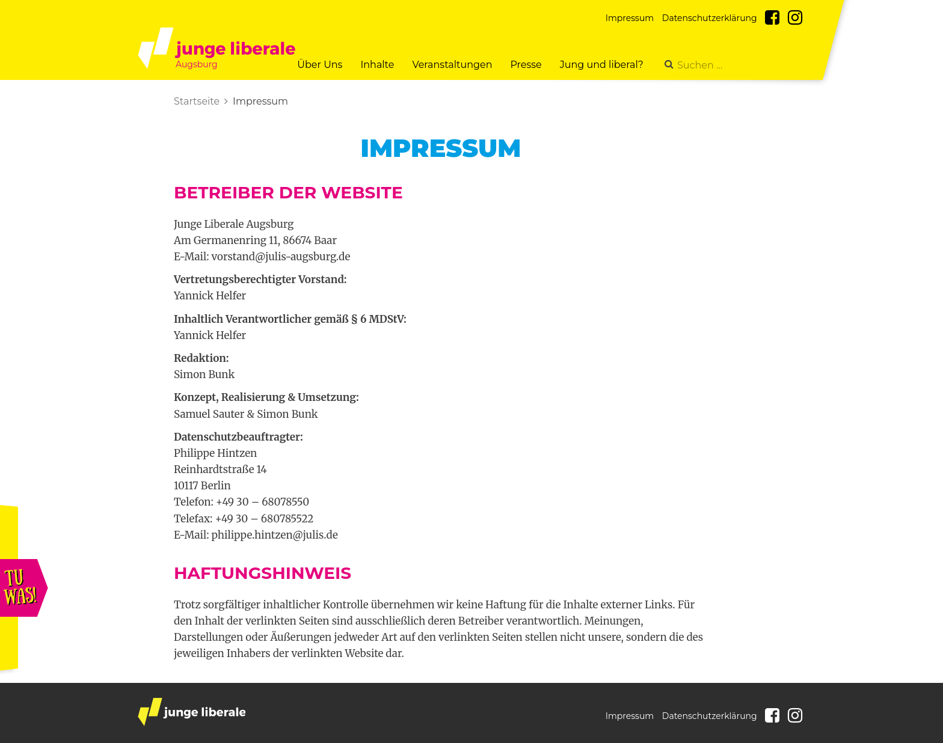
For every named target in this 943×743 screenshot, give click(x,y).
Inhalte (377, 64)
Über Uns (319, 64)
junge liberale (191, 712)
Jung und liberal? (602, 64)
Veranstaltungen (452, 64)
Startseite (197, 101)
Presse (525, 64)
